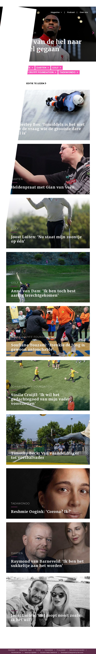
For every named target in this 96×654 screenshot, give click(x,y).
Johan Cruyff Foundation (37, 72)
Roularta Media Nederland (48, 652)
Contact (38, 650)
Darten (41, 67)
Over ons (84, 12)
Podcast (71, 12)
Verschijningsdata (30, 652)
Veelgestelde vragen (25, 650)
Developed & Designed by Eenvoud (72, 652)
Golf (55, 67)
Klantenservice (16, 652)
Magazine (55, 12)
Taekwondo (68, 72)
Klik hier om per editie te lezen (26, 83)
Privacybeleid (61, 650)
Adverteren (11, 650)
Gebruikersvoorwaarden (76, 650)
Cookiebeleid (49, 650)
